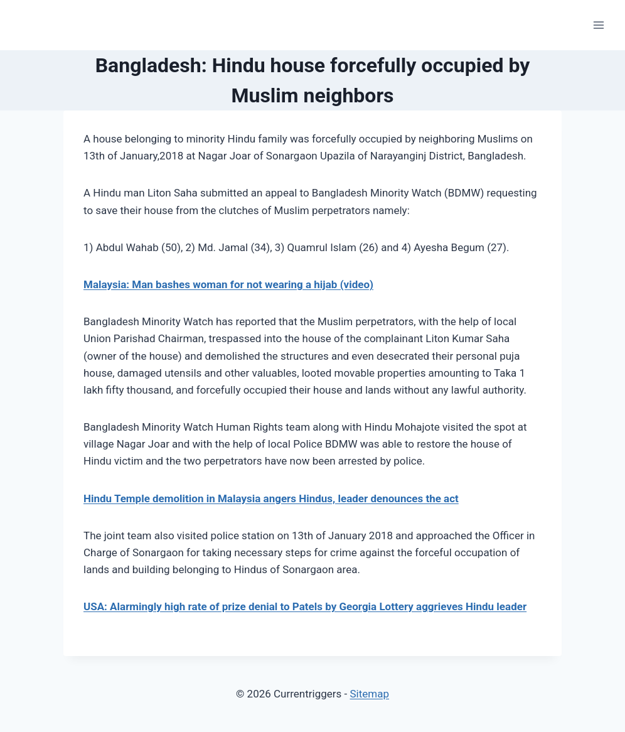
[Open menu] (598, 25)
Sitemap (369, 693)
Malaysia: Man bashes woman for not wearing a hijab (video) (228, 284)
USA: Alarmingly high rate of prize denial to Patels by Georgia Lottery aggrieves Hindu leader (304, 606)
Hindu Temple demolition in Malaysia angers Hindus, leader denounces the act (271, 498)
